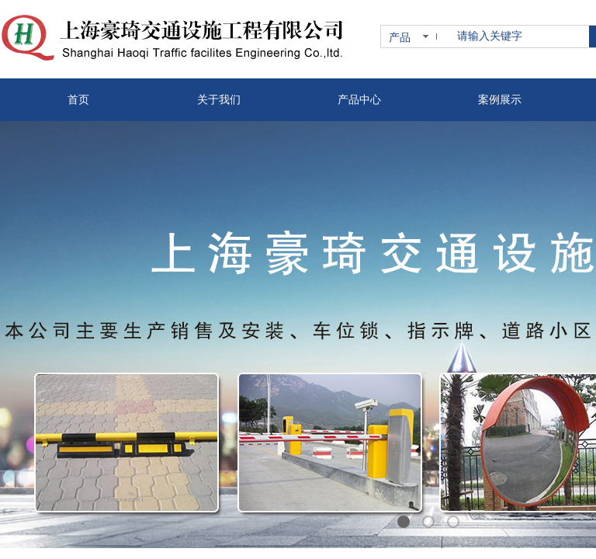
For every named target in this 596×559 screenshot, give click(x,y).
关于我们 (219, 100)
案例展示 (500, 100)
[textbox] (520, 36)
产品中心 (359, 100)
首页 (78, 100)
